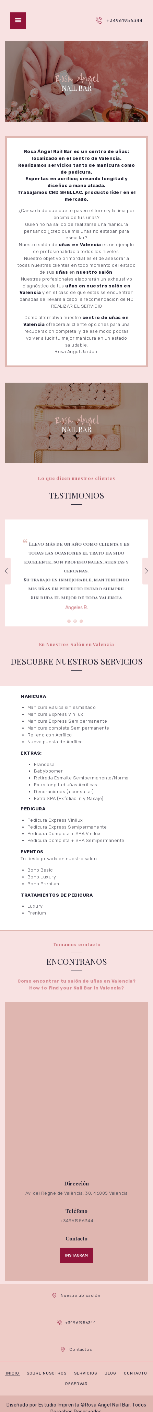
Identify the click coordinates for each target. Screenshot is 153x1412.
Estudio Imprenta (59, 1405)
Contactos (80, 1349)
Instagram (76, 1255)
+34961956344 (124, 20)
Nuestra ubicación (81, 1295)
